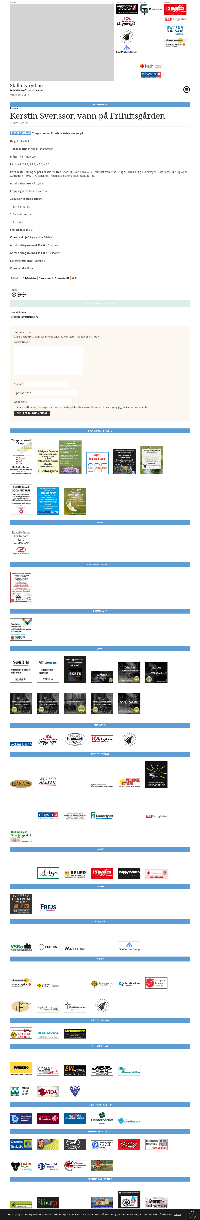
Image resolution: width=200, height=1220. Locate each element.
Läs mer (177, 1214)
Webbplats (20, 376)
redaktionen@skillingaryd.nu (24, 291)
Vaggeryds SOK (62, 253)
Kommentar (22, 317)
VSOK (74, 253)
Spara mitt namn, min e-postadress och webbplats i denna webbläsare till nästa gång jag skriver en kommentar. (83, 382)
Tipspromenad (46, 253)
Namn (18, 358)
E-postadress (22, 367)
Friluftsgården (29, 253)
